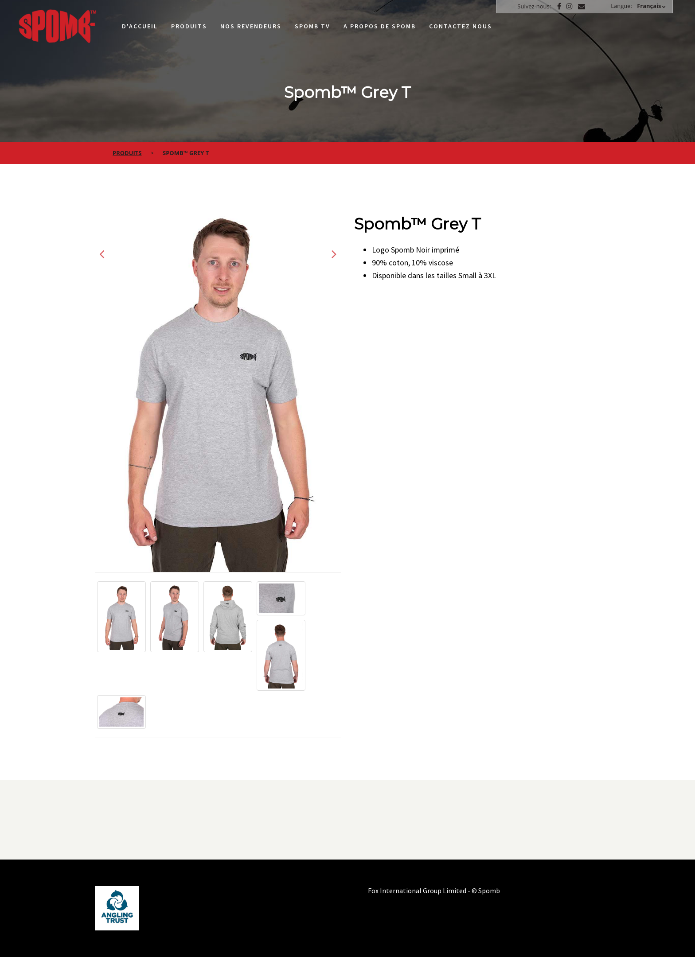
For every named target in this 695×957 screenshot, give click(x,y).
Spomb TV (312, 26)
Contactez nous (460, 26)
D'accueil (140, 26)
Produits (189, 26)
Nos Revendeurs (250, 26)
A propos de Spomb (380, 26)
